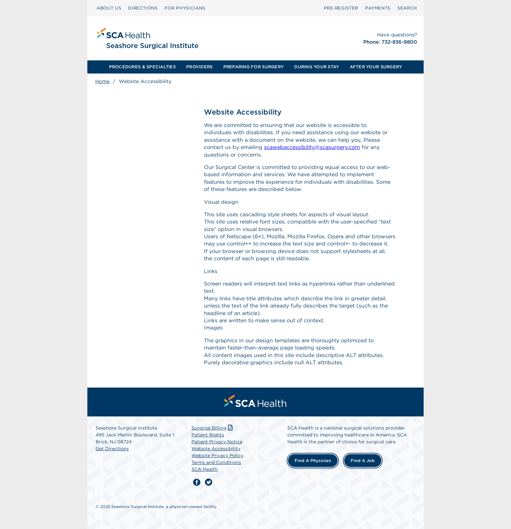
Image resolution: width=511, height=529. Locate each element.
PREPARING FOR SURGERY (253, 66)
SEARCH (407, 8)
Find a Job (363, 460)
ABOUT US (109, 8)
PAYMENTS (377, 8)
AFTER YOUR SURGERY (376, 66)
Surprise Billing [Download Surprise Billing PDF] (212, 428)
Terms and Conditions (216, 462)
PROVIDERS (199, 66)
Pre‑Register (341, 8)
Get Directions (112, 448)
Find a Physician (313, 460)
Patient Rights (207, 434)
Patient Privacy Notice (216, 441)
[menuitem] (109, 8)
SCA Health (204, 469)
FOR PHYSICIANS (185, 8)
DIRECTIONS (143, 8)
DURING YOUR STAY (316, 66)
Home (102, 81)
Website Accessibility (215, 448)
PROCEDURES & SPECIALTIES (142, 66)
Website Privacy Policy (217, 455)
